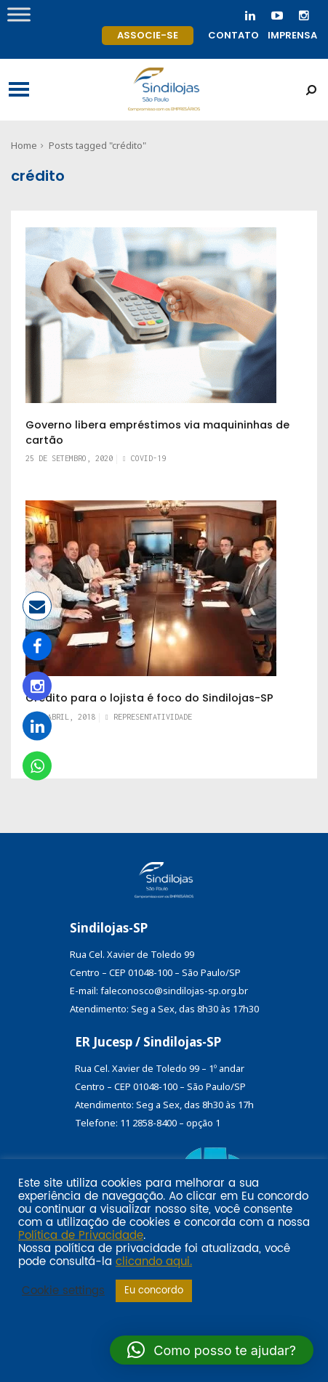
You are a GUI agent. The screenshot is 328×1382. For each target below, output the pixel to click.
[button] (211, 1350)
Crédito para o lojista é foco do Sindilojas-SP (149, 698)
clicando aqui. (154, 1262)
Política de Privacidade (80, 1236)
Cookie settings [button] (63, 1291)
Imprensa (292, 35)
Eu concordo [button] (153, 1290)
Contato (233, 35)
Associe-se (147, 35)
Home (24, 145)
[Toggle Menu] (19, 14)
